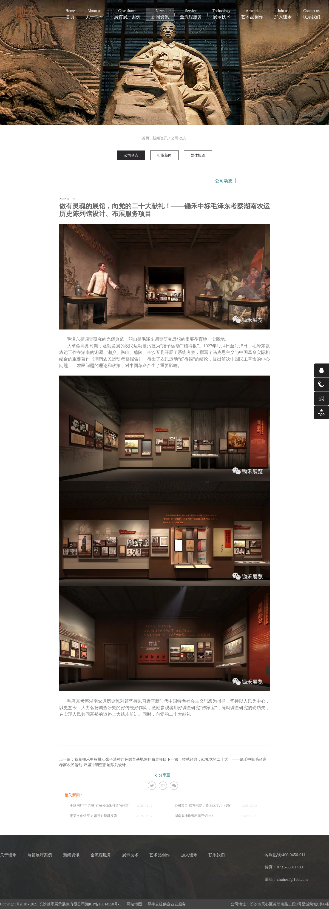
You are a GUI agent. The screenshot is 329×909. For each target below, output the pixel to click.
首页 (70, 13)
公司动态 (178, 138)
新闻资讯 (160, 138)
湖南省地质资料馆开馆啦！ (194, 816)
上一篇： (113, 759)
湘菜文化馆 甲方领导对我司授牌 (93, 816)
